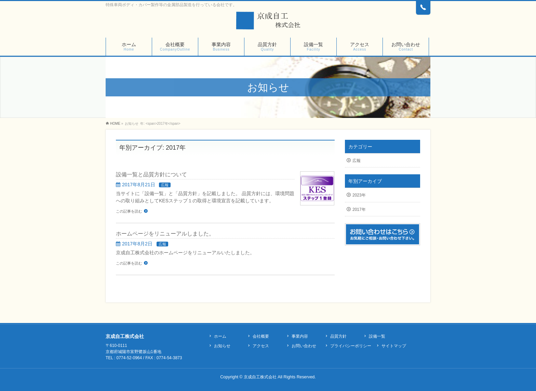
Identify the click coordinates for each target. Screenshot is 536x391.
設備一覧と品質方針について (151, 174)
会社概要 (261, 336)
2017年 (359, 209)
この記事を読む (129, 211)
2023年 (359, 195)
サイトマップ (393, 345)
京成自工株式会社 (260, 377)
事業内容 (300, 336)
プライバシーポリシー (350, 345)
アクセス (261, 345)
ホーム (220, 336)
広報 (165, 185)
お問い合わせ (304, 345)
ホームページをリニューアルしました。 (165, 234)
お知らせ (222, 345)
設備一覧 (377, 336)
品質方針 (338, 336)
